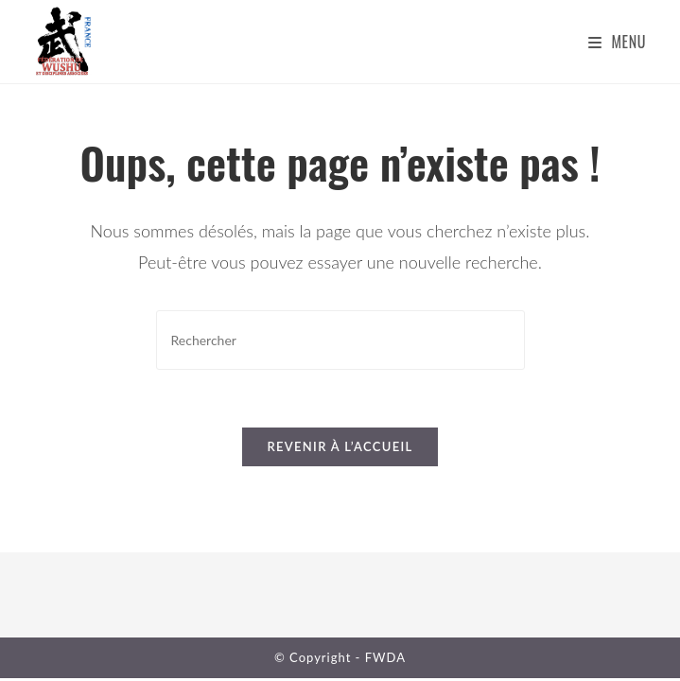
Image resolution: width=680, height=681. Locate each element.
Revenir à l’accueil (339, 446)
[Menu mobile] (617, 41)
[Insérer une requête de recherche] (340, 340)
